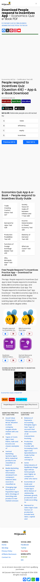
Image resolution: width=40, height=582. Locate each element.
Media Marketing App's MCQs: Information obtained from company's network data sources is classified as (12, 476)
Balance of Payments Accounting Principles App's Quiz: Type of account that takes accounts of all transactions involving (30, 428)
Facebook (25, 545)
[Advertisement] (20, 56)
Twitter (23, 548)
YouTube (24, 551)
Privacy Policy (7, 551)
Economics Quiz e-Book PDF (11, 393)
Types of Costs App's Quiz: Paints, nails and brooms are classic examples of (12, 442)
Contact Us (6, 557)
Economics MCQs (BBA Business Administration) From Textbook (14, 24)
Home (4, 545)
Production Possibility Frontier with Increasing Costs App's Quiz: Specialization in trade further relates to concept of (31, 450)
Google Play (21, 399)
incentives (22, 135)
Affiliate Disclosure (9, 554)
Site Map (5, 548)
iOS (22, 560)
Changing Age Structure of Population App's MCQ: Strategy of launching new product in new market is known (12, 494)
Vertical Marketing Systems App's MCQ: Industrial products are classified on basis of (11, 458)
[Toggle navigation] (36, 3)
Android (24, 557)
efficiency (21, 126)
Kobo (12, 399)
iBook (5, 399)
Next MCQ (30, 142)
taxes (22, 121)
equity (21, 130)
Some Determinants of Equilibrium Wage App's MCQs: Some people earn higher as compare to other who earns (31, 471)
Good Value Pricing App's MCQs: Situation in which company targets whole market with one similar (12, 426)
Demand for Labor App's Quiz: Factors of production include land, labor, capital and (31, 512)
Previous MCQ (9, 142)
